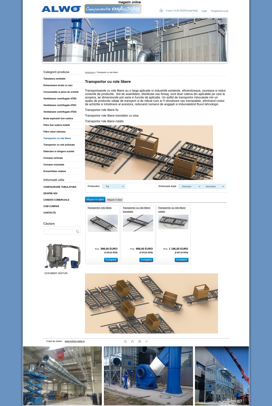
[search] (77, 231)
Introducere (90, 72)
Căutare (49, 223)
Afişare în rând (114, 200)
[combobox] (190, 186)
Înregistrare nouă (219, 10)
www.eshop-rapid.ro (75, 341)
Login (204, 10)
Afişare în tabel (95, 199)
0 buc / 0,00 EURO (181, 10)
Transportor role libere (99, 208)
